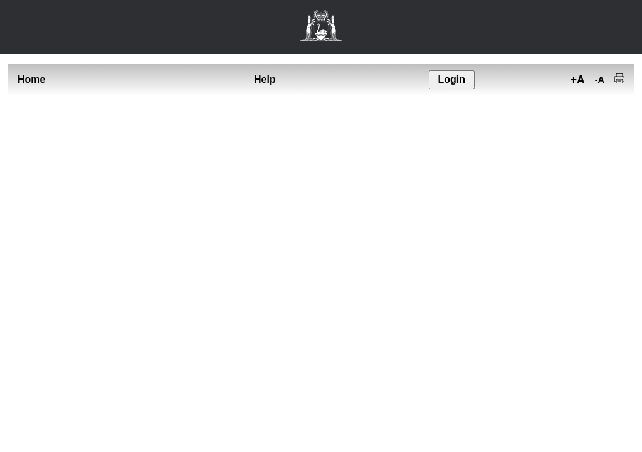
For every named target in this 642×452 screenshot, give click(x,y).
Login (452, 79)
